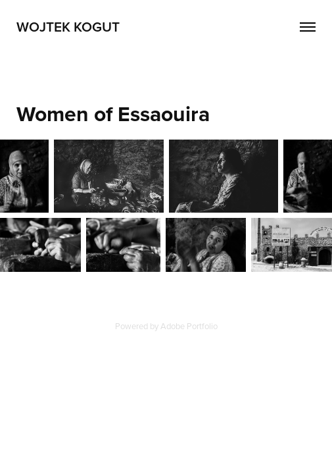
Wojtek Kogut (68, 26)
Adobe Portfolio (189, 326)
